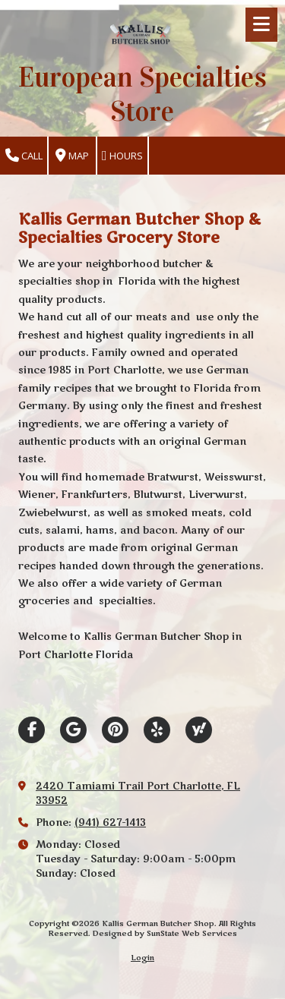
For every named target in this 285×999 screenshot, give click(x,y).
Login (142, 958)
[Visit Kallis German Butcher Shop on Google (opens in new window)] (73, 730)
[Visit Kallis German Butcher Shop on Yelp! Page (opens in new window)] (157, 730)
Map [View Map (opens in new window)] (72, 156)
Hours (122, 156)
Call (24, 156)
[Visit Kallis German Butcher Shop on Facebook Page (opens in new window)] (31, 730)
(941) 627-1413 (110, 823)
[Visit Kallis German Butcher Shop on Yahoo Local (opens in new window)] (198, 730)
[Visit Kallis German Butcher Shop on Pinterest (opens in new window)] (115, 730)
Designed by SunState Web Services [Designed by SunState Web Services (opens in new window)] (165, 933)
